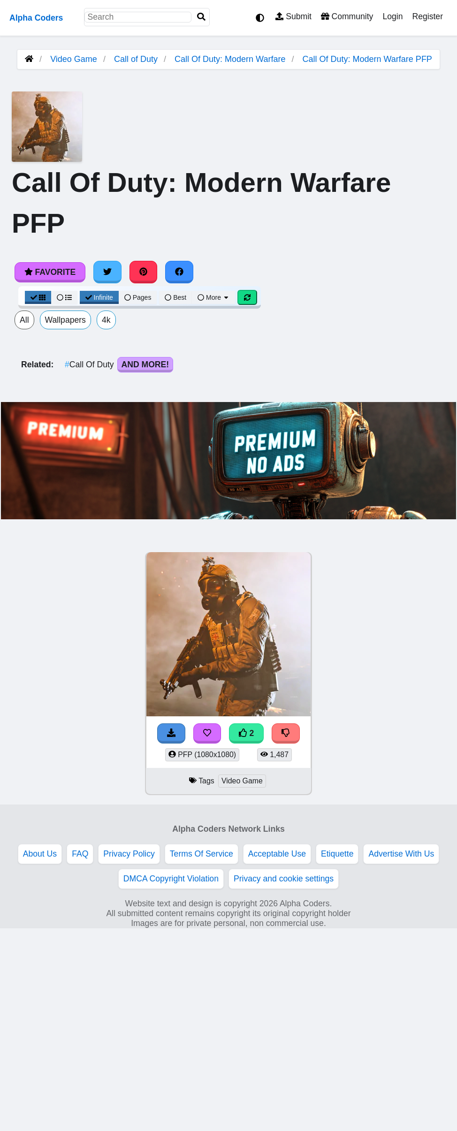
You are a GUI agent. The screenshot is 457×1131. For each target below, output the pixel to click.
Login (392, 16)
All (24, 320)
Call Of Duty (90, 364)
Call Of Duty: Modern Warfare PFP (367, 59)
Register (427, 16)
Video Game (73, 59)
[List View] (64, 297)
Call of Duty (136, 59)
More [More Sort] (213, 297)
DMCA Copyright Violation (171, 878)
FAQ (80, 853)
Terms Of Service (201, 853)
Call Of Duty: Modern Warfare (230, 59)
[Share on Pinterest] (143, 272)
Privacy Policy (129, 853)
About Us (40, 853)
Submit (293, 16)
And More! (145, 364)
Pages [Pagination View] (138, 297)
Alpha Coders (36, 18)
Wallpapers (65, 320)
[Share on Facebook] (179, 272)
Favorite (50, 272)
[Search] (201, 17)
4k (106, 320)
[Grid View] (38, 297)
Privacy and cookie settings (284, 878)
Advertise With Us (401, 853)
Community (347, 16)
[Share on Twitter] (107, 272)
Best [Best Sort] (175, 297)
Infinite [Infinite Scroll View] (99, 297)
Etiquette (337, 853)
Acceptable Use (277, 853)
